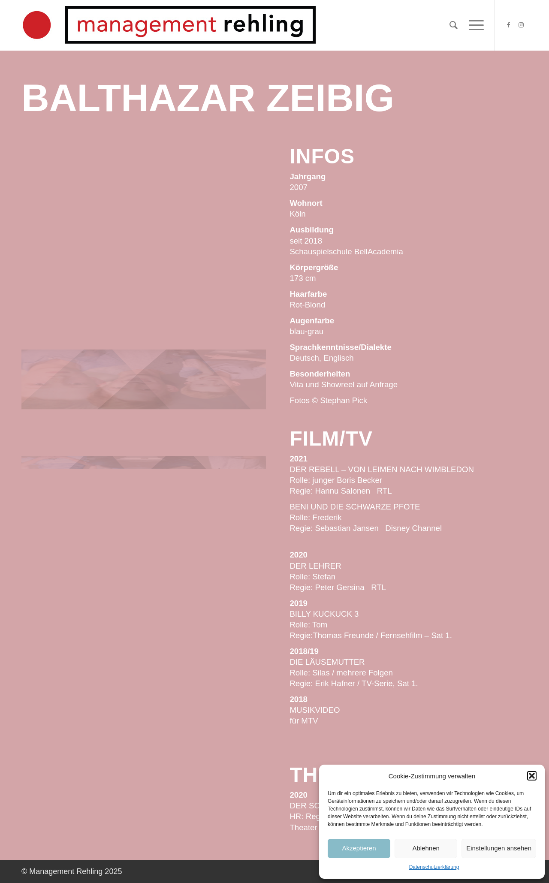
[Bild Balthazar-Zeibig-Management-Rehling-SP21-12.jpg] (62, 310)
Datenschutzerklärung (434, 867)
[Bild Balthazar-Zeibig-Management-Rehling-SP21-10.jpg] (62, 204)
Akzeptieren (359, 848)
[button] (532, 775)
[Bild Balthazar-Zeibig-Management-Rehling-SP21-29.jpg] (143, 204)
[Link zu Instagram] (521, 24)
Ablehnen (425, 848)
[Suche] (453, 25)
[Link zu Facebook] (508, 24)
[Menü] (473, 25)
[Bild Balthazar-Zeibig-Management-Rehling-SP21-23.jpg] (143, 310)
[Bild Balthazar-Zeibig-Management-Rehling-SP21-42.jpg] (225, 310)
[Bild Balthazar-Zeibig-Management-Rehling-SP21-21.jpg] (225, 204)
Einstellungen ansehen (498, 848)
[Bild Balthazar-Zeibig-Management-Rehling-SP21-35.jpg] (62, 416)
